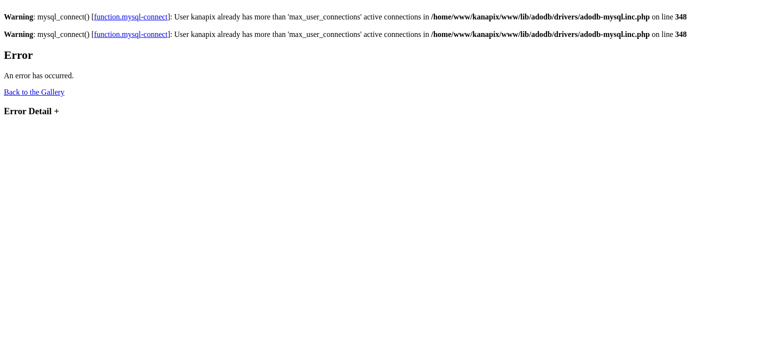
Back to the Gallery (34, 92)
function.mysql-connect (131, 17)
